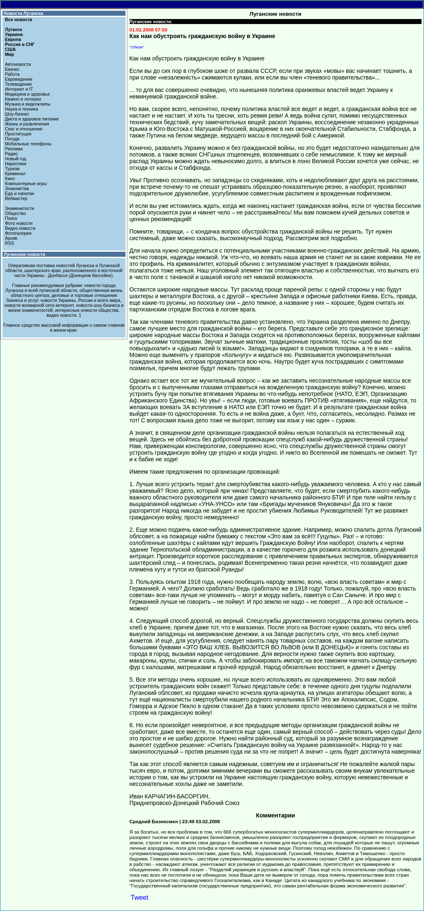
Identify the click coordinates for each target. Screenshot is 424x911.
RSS (9, 243)
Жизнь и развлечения (27, 123)
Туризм (12, 168)
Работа (12, 74)
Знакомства (17, 188)
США (10, 49)
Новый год (15, 158)
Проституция (18, 133)
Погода (12, 138)
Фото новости (19, 223)
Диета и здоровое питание (32, 118)
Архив (11, 238)
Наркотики (15, 163)
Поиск (11, 218)
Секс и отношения (23, 128)
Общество (15, 213)
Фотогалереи (18, 233)
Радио (11, 153)
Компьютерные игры (26, 183)
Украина (14, 34)
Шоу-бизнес (17, 113)
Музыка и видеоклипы (28, 103)
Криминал (15, 173)
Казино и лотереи (23, 98)
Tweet (140, 897)
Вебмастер (16, 198)
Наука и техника (21, 108)
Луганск (13, 29)
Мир (9, 54)
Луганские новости (24, 254)
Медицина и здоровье (27, 94)
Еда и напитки (19, 193)
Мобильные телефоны (28, 143)
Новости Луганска (23, 13)
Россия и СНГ (20, 44)
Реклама (14, 148)
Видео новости (20, 228)
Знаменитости (19, 208)
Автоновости (18, 64)
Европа (13, 39)
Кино (10, 178)
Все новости (18, 19)
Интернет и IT (19, 89)
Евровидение (18, 79)
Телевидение (18, 84)
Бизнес (12, 69)
